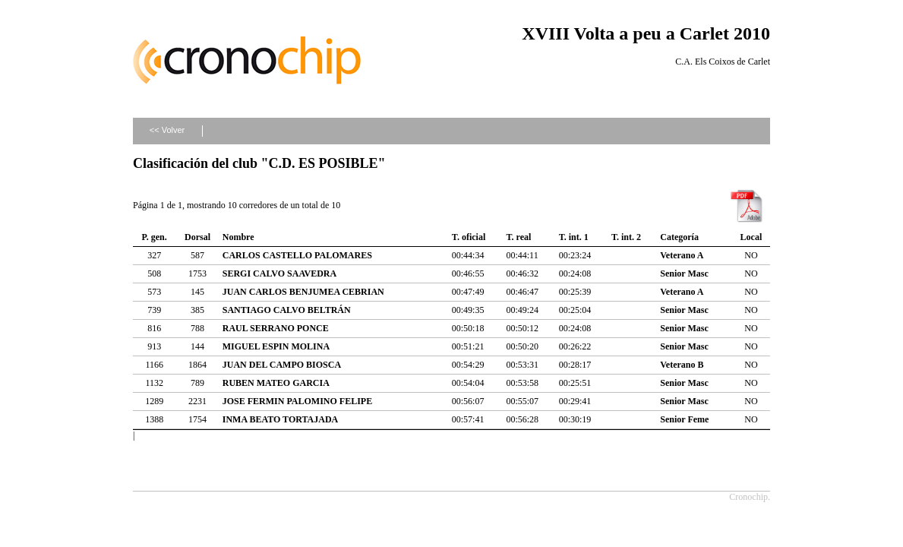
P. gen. (154, 237)
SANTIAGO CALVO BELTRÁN (287, 310)
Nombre (238, 237)
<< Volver (167, 129)
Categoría (679, 237)
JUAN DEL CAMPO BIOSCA (282, 364)
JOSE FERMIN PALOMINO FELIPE (297, 401)
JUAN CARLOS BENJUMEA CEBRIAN (303, 291)
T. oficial (468, 237)
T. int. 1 (574, 237)
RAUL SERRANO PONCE (276, 328)
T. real (518, 237)
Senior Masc (684, 273)
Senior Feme (684, 419)
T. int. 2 (626, 237)
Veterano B (681, 364)
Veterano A (681, 255)
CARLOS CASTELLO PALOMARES (297, 255)
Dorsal (197, 237)
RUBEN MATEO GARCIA (276, 383)
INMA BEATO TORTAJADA (281, 419)
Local (751, 237)
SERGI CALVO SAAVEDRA (279, 273)
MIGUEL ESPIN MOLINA (276, 346)
